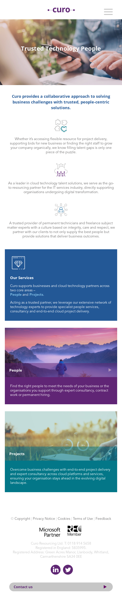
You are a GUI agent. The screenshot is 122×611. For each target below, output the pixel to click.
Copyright (22, 519)
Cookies (64, 519)
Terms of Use (83, 519)
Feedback (103, 519)
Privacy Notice (44, 519)
